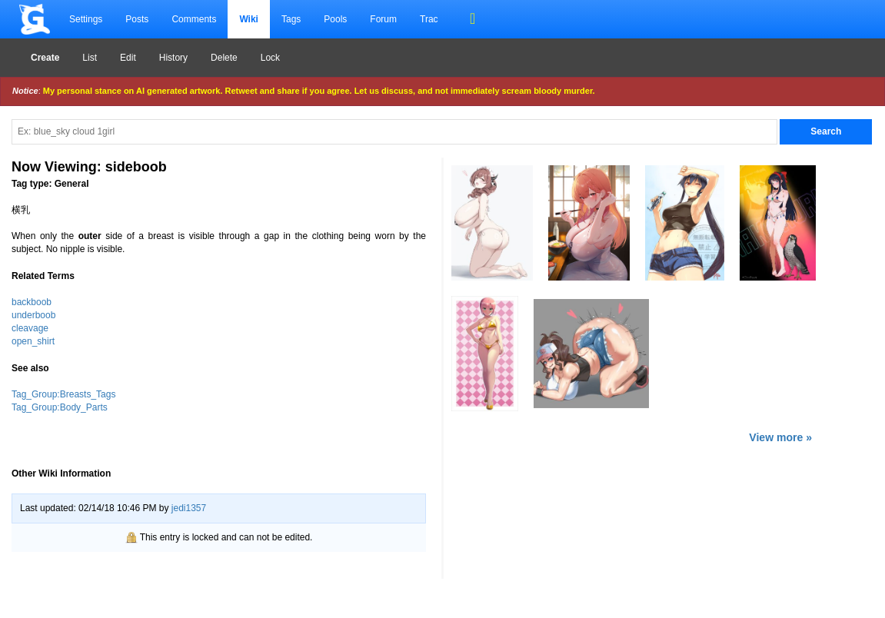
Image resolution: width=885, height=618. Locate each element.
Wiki (248, 19)
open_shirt (33, 341)
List (89, 57)
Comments (193, 19)
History (173, 57)
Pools (335, 19)
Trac (429, 19)
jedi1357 (188, 508)
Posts (136, 19)
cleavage (30, 328)
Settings (85, 19)
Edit (128, 57)
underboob (33, 315)
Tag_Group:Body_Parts (60, 407)
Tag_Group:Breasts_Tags (63, 394)
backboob (32, 302)
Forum (383, 19)
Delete (224, 57)
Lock (270, 57)
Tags (291, 19)
